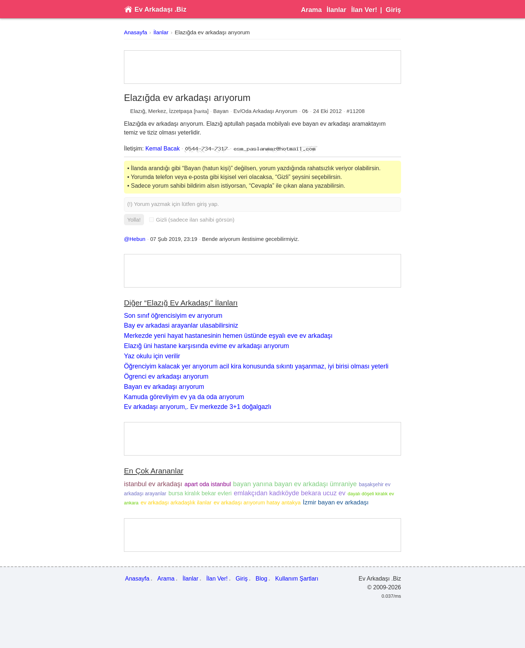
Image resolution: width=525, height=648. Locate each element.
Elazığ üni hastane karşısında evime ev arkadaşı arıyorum (206, 346)
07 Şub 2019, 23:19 (173, 239)
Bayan (221, 111)
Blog (261, 578)
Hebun (137, 239)
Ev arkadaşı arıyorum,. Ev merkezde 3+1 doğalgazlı (197, 406)
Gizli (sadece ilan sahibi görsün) (191, 219)
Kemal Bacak (162, 148)
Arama (311, 9)
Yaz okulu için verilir (152, 356)
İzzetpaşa (180, 111)
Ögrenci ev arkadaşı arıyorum (166, 376)
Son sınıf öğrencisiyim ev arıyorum (173, 315)
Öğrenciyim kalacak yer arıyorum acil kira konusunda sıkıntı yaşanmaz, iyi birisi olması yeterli (256, 366)
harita (201, 111)
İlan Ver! (364, 9)
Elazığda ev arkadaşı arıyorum (212, 32)
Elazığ (137, 111)
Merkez (157, 111)
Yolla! (134, 219)
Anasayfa (135, 32)
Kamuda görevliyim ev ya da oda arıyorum (184, 397)
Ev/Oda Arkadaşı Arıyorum (265, 111)
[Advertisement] (262, 67)
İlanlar (336, 9)
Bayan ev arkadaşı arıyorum (164, 386)
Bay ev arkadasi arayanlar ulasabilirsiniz (181, 325)
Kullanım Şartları (296, 578)
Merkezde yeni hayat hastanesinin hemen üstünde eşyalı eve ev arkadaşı (228, 335)
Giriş (393, 9)
